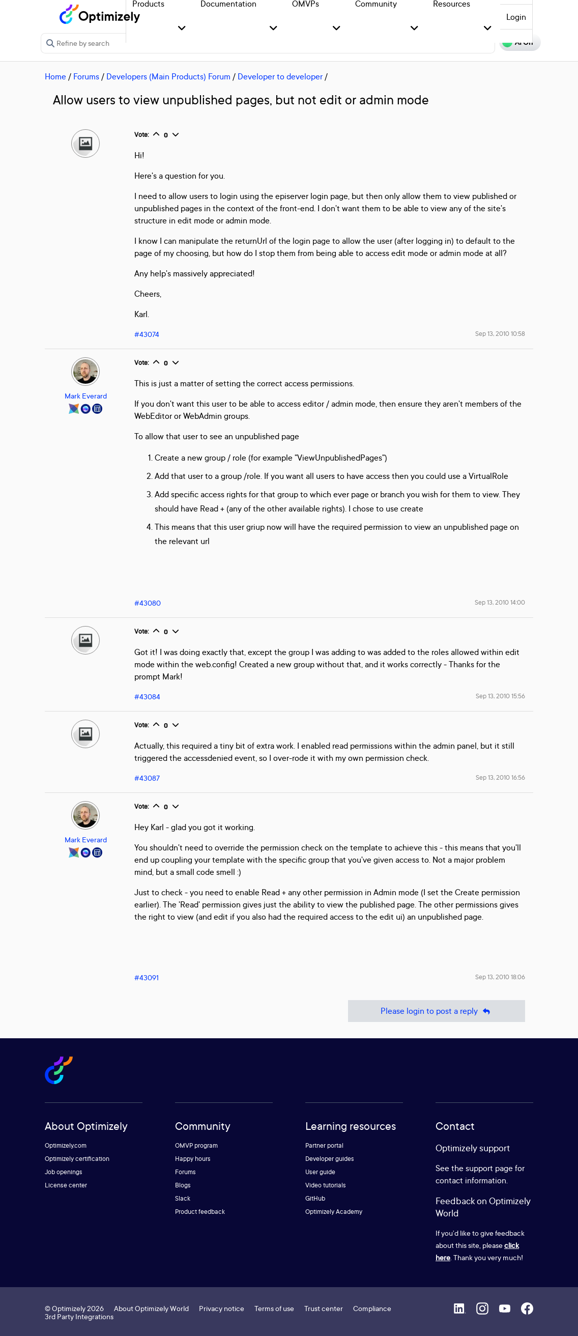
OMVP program (196, 1145)
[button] (181, 29)
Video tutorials (325, 1185)
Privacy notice (221, 1308)
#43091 (146, 977)
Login (516, 16)
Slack (182, 1198)
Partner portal (324, 1145)
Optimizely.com (65, 1145)
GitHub (315, 1198)
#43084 (147, 696)
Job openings (63, 1172)
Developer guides (329, 1158)
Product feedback (200, 1211)
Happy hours (193, 1158)
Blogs (183, 1185)
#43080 (147, 603)
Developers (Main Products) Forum (168, 76)
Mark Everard (86, 396)
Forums (86, 76)
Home (55, 76)
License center (66, 1185)
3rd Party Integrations (79, 1316)
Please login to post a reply (437, 1011)
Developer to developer (280, 76)
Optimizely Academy (333, 1211)
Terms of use (274, 1308)
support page (489, 1168)
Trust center (323, 1308)
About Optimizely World (151, 1308)
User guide (320, 1172)
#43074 (146, 334)
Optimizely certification (77, 1158)
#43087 (147, 778)
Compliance (372, 1308)
